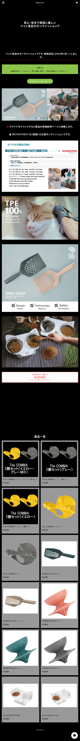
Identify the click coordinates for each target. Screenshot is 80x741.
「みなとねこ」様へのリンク (40, 81)
